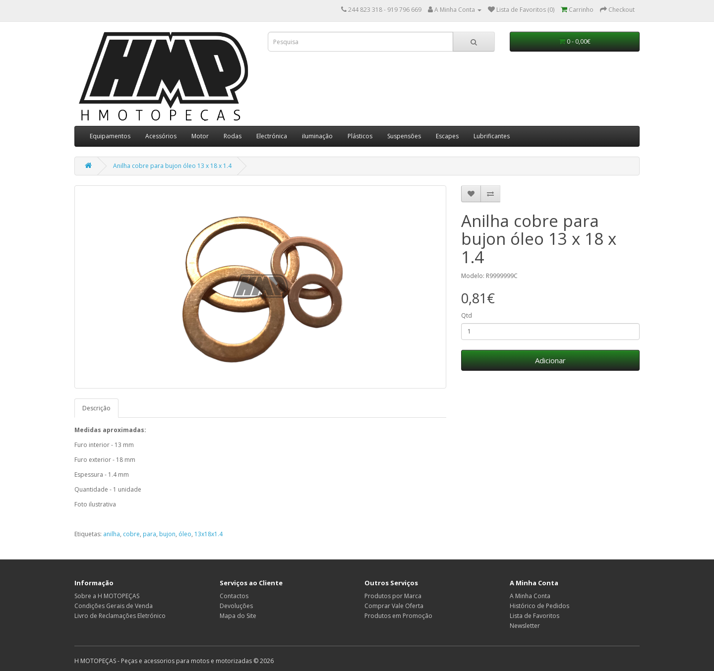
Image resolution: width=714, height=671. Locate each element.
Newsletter (525, 625)
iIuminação (317, 136)
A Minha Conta (530, 596)
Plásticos (360, 136)
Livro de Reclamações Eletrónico (120, 616)
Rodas (232, 136)
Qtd (466, 315)
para (149, 534)
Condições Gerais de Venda (113, 606)
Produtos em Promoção (398, 616)
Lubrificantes (492, 136)
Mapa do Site (238, 616)
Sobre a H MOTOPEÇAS (106, 596)
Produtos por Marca (392, 596)
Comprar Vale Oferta (393, 606)
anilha (111, 534)
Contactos (234, 596)
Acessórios (161, 136)
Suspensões (404, 136)
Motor (200, 136)
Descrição (96, 408)
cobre (131, 534)
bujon (167, 534)
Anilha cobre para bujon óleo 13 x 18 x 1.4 (172, 166)
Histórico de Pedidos (539, 606)
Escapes (447, 136)
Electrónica (271, 136)
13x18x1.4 (208, 534)
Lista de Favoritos (534, 616)
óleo (184, 534)
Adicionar (550, 360)
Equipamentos (110, 136)
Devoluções (236, 606)
